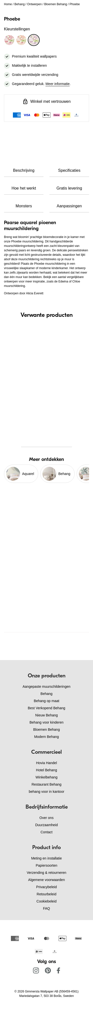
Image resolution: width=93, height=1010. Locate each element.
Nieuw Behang (46, 715)
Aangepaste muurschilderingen (46, 686)
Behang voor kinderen (46, 722)
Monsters (24, 206)
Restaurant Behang (46, 784)
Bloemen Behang (55, 4)
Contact (46, 832)
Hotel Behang (46, 770)
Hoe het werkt (23, 188)
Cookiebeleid (46, 901)
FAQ (46, 908)
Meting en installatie (46, 858)
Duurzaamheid (46, 825)
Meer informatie (57, 84)
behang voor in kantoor (46, 792)
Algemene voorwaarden (46, 880)
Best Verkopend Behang (46, 708)
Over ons (46, 818)
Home (8, 4)
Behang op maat (46, 701)
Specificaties (69, 170)
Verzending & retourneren (46, 873)
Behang (19, 4)
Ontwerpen (34, 4)
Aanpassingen (69, 206)
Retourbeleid (46, 894)
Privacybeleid (46, 887)
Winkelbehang (46, 777)
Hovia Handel (46, 763)
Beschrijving (23, 170)
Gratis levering (69, 188)
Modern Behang (46, 737)
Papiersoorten (46, 865)
